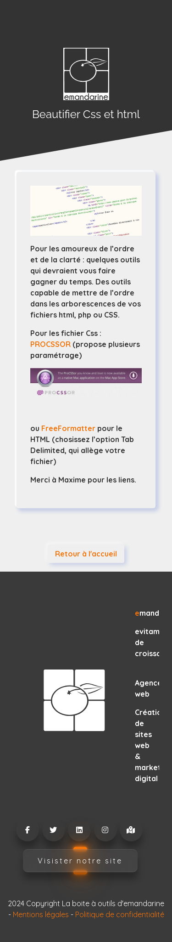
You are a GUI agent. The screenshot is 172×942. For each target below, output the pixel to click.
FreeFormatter (69, 428)
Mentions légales (41, 914)
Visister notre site (80, 860)
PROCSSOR (50, 344)
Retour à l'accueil (86, 553)
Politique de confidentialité (119, 914)
